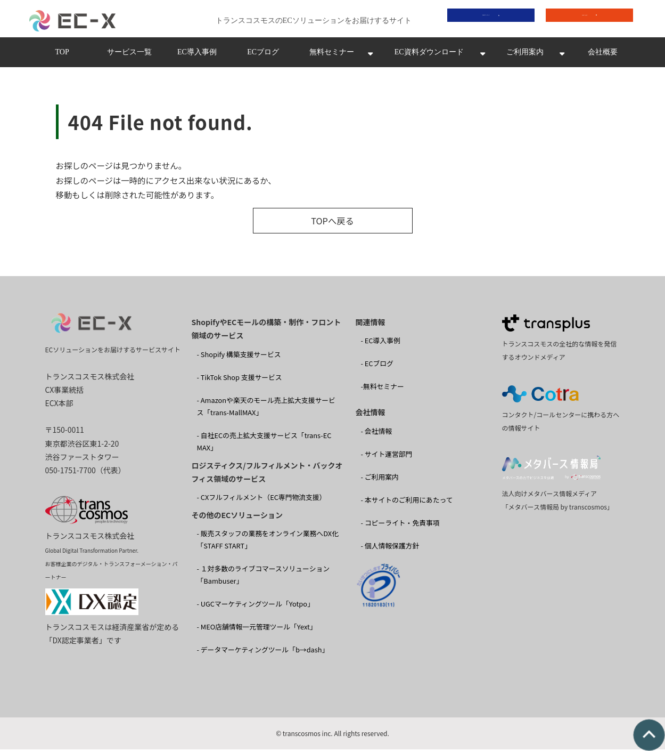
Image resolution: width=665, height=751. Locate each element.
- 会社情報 (376, 433)
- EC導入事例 (380, 342)
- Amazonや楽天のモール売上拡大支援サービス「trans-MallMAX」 (266, 408)
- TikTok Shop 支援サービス (239, 379)
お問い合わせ (581, 19)
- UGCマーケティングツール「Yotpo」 (255, 606)
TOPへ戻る (332, 223)
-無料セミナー (382, 388)
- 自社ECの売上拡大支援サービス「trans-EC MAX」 (264, 443)
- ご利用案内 (380, 479)
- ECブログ (377, 365)
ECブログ (263, 55)
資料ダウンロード (483, 19)
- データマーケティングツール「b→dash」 (263, 652)
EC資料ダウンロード (429, 55)
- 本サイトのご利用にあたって (407, 502)
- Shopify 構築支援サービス (239, 356)
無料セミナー (331, 55)
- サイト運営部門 (387, 456)
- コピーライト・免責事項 (400, 525)
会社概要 (603, 55)
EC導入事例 (197, 55)
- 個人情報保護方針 (390, 548)
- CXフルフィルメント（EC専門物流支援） (261, 499)
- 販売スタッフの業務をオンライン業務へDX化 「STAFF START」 (268, 541)
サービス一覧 (129, 55)
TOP (62, 55)
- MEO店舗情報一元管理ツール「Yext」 (257, 629)
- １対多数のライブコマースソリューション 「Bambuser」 (263, 577)
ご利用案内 (525, 55)
